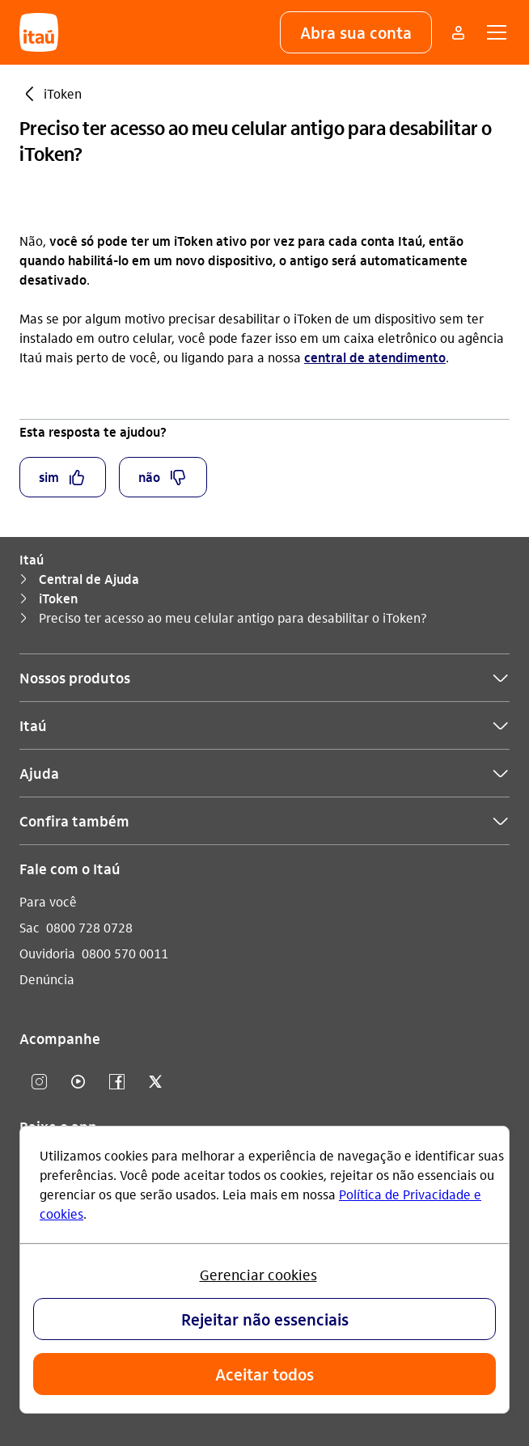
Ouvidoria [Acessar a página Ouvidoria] (47, 953)
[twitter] (155, 1082)
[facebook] (116, 1082)
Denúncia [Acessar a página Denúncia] (46, 978)
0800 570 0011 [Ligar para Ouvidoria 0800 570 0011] (125, 953)
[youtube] (77, 1082)
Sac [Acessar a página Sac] (29, 927)
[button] (356, 32)
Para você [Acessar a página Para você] (48, 901)
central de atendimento (375, 357)
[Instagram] (38, 1082)
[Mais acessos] (457, 32)
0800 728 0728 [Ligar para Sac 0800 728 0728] (89, 927)
